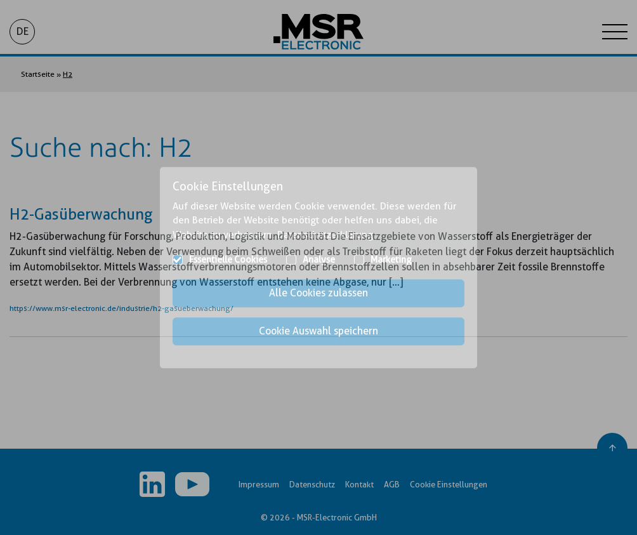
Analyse (319, 259)
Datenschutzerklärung (325, 235)
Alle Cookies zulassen (318, 293)
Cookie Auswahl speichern (318, 331)
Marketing (391, 259)
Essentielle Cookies (228, 259)
